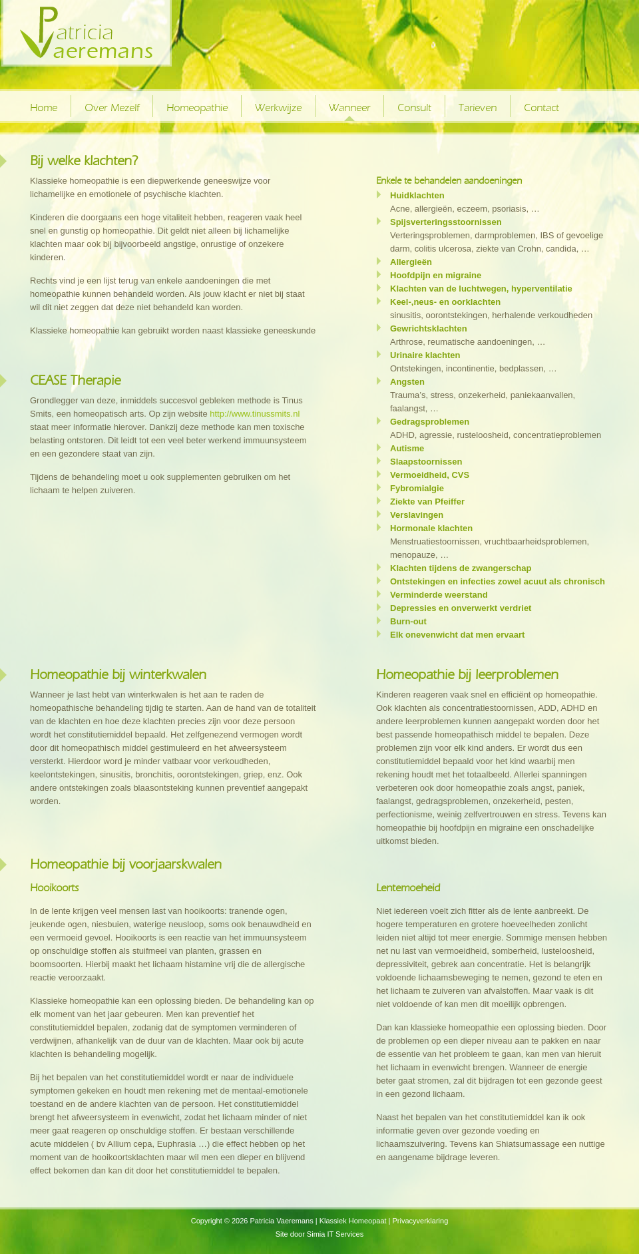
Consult (414, 108)
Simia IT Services (335, 1234)
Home (43, 108)
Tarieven (478, 108)
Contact (541, 108)
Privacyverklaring (421, 1221)
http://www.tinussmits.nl (255, 414)
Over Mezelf (112, 108)
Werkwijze (278, 108)
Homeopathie (197, 108)
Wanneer (349, 108)
